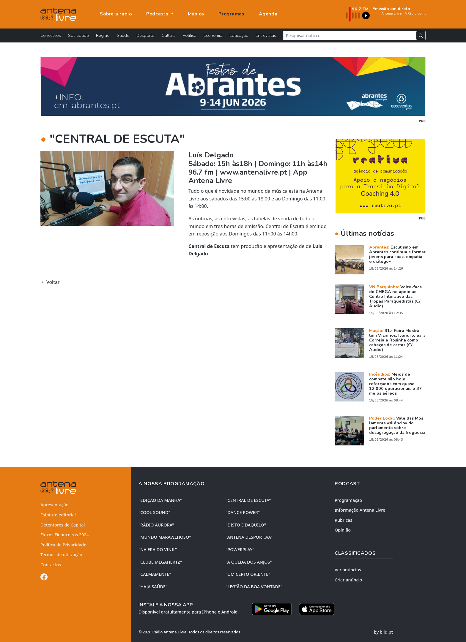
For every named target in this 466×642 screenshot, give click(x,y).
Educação (238, 35)
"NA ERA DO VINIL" (157, 549)
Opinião (343, 530)
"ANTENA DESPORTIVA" (249, 537)
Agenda (268, 14)
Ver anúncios (348, 570)
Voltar (50, 282)
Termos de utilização (61, 554)
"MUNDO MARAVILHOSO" (164, 537)
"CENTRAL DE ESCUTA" (248, 500)
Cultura (169, 35)
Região (103, 35)
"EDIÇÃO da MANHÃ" (160, 500)
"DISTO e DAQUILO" (246, 525)
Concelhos (50, 35)
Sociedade (78, 35)
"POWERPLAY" (240, 549)
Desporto (145, 35)
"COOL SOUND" (154, 512)
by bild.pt (383, 632)
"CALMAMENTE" (154, 574)
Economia (213, 35)
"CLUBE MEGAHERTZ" (160, 562)
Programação (348, 500)
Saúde (123, 35)
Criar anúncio (348, 580)
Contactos (50, 564)
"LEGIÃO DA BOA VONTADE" (254, 586)
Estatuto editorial (58, 515)
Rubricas (343, 520)
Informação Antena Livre (360, 510)
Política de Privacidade (63, 545)
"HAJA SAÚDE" (152, 586)
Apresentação (54, 504)
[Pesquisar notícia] (349, 35)
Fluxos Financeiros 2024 (64, 534)
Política (189, 35)
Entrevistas (266, 35)
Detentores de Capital (62, 525)
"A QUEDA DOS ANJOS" (249, 562)
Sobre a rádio (116, 14)
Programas (231, 14)
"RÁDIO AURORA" (156, 525)
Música (196, 14)
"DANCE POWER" (243, 512)
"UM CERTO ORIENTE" (248, 574)
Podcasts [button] (158, 14)
